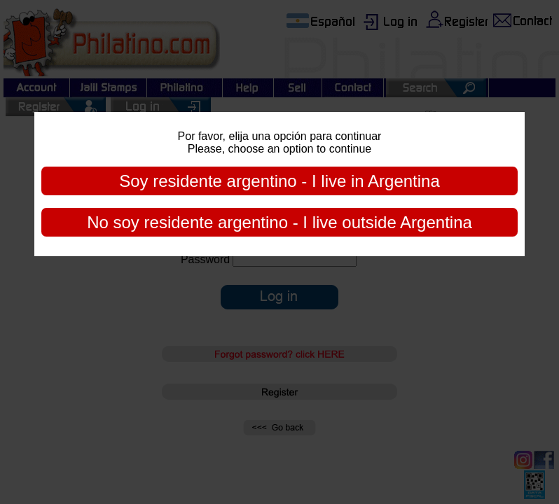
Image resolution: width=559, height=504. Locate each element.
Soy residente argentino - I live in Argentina (279, 181)
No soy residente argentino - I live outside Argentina (279, 222)
